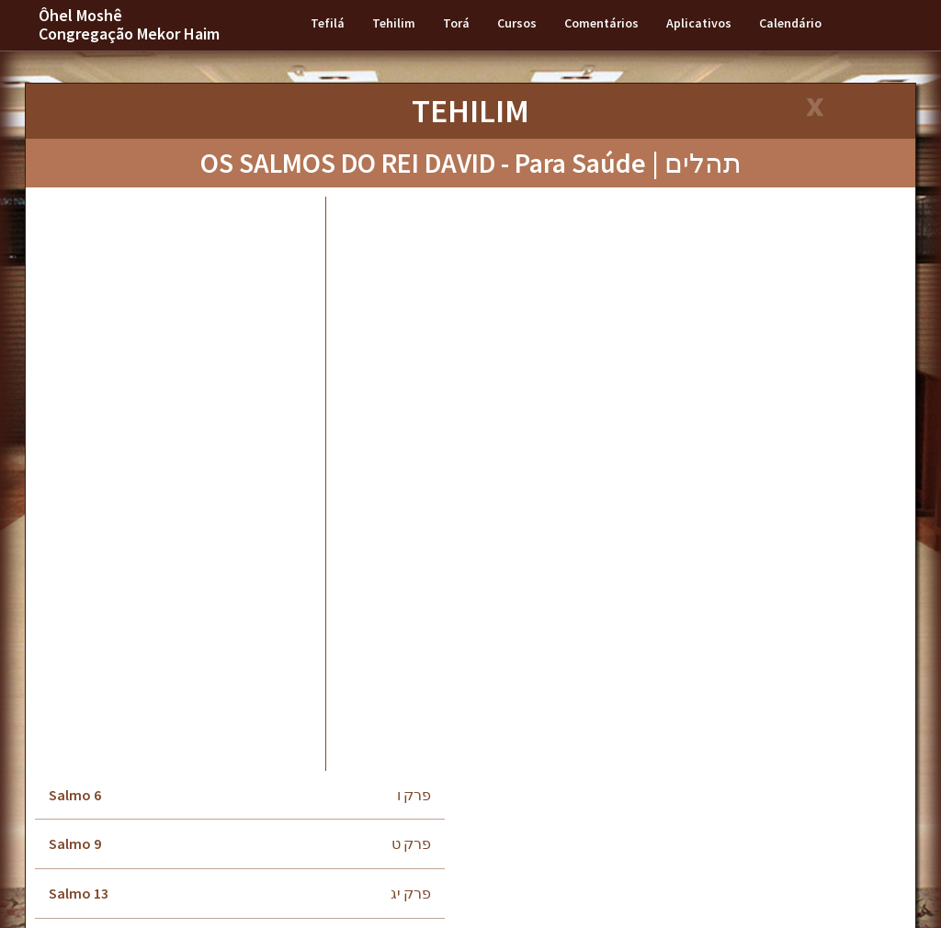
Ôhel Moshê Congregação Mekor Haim (129, 24)
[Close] (814, 109)
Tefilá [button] (328, 23)
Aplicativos (698, 23)
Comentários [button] (601, 23)
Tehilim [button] (393, 23)
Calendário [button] (790, 23)
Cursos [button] (517, 23)
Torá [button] (456, 23)
